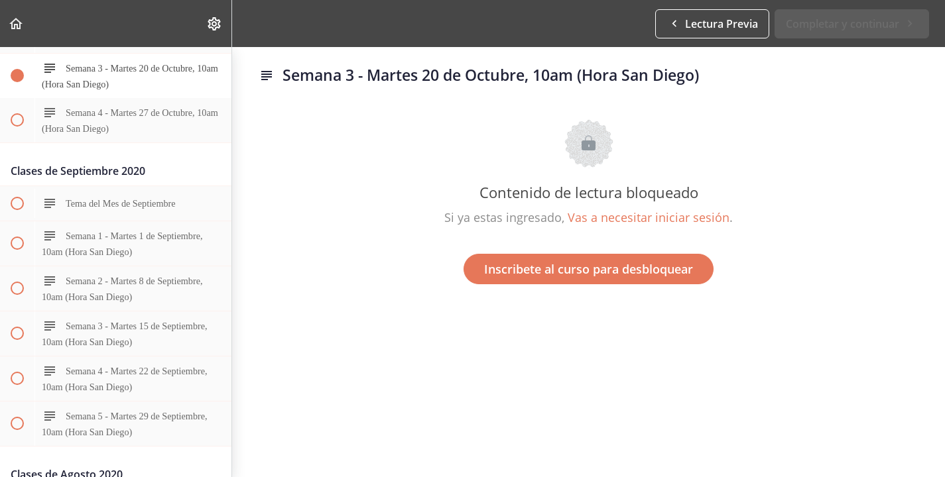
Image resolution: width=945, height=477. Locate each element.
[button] (16, 23)
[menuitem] (214, 23)
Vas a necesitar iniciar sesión (648, 217)
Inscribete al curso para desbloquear (588, 269)
